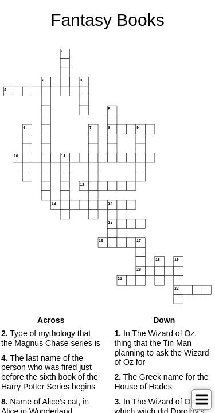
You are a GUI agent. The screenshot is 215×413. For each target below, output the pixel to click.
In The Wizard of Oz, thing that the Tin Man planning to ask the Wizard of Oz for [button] (162, 348)
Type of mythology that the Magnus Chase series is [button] (50, 338)
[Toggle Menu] (201, 399)
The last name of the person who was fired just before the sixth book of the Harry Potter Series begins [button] (49, 372)
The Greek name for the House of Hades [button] (162, 381)
